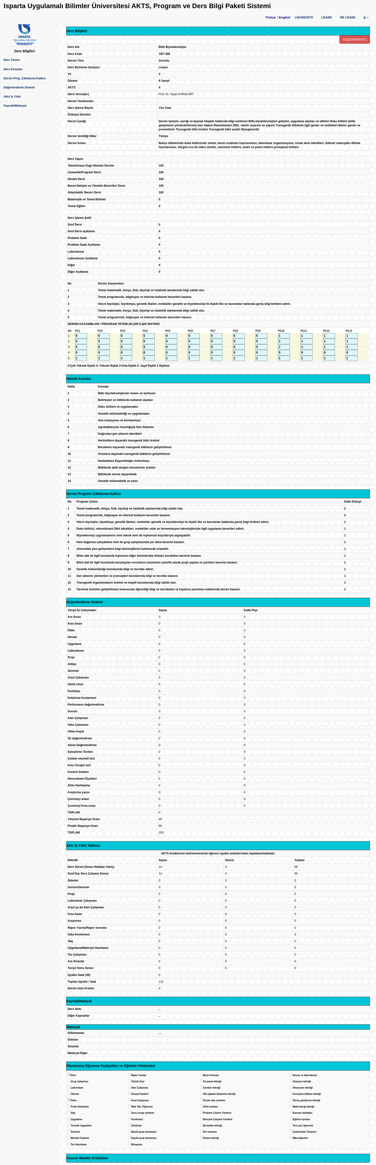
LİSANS (326, 17)
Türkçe (270, 17)
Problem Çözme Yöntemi (217, 1113)
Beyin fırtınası (211, 1075)
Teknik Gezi (137, 1081)
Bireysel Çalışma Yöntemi (217, 1119)
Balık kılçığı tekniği (303, 1106)
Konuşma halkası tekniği (307, 1094)
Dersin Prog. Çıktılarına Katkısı (25, 78)
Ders (73, 1075)
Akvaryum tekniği (303, 1087)
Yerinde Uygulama (81, 1125)
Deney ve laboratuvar (305, 1075)
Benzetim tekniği (212, 1125)
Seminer (75, 1131)
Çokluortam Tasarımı (305, 1131)
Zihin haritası (210, 1106)
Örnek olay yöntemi (214, 1100)
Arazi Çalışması (140, 1100)
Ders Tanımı (12, 60)
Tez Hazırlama (79, 1144)
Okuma (75, 1094)
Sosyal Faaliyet (139, 1094)
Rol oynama (210, 1131)
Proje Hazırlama (80, 1106)
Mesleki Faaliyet (80, 1138)
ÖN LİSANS (347, 17)
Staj (73, 1113)
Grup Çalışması (79, 1081)
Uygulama (76, 1119)
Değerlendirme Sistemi (19, 87)
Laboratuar (77, 1087)
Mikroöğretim (300, 1138)
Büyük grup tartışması (144, 1131)
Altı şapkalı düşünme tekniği (219, 1094)
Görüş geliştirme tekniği (306, 1100)
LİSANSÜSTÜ (304, 17)
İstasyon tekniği (302, 1081)
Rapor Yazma (138, 1075)
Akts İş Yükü (12, 96)
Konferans (137, 1119)
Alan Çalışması (139, 1087)
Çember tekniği (211, 1087)
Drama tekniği (211, 1138)
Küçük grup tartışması (144, 1138)
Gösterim (136, 1125)
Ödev (74, 1100)
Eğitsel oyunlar (301, 1119)
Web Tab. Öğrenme (142, 1106)
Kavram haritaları (302, 1113)
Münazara (136, 1144)
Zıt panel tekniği (212, 1081)
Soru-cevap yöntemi (142, 1113)
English (284, 17)
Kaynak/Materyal (15, 105)
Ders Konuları (13, 69)
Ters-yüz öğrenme (303, 1125)
